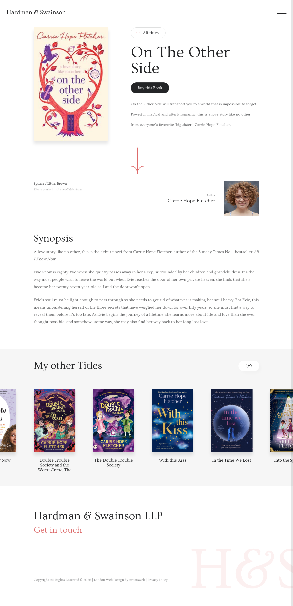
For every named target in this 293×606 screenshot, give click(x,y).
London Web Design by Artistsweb (119, 580)
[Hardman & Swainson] (36, 12)
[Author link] (213, 198)
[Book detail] (54, 420)
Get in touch (58, 530)
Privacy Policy (157, 580)
